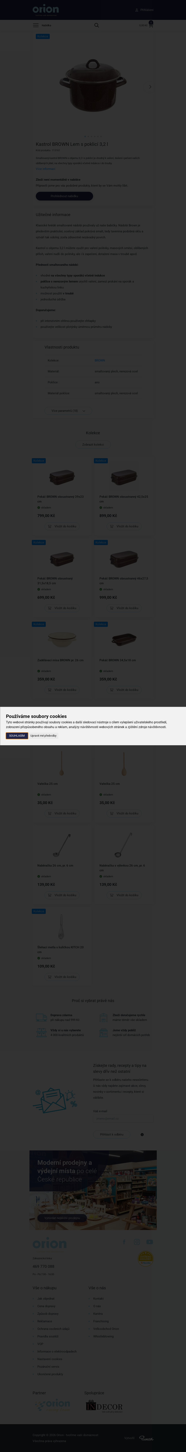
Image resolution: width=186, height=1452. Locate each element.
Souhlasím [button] (17, 735)
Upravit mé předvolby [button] (43, 735)
